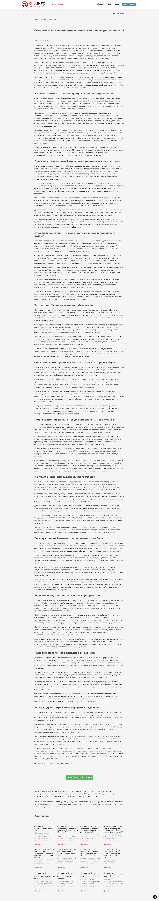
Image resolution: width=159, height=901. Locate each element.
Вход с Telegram (129, 4)
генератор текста (79, 804)
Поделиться (120, 13)
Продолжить (63, 763)
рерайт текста (51, 804)
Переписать (52, 763)
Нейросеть (100, 4)
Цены (110, 4)
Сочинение (51, 19)
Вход (117, 4)
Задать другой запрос (79, 777)
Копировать (41, 763)
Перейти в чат (58, 4)
